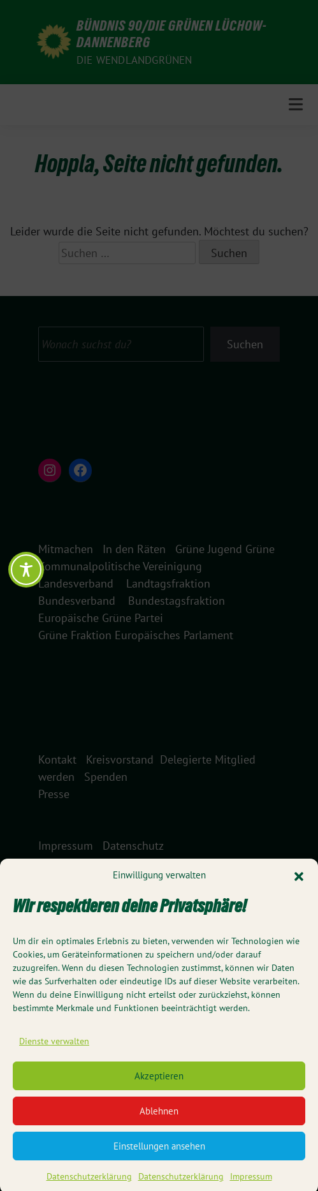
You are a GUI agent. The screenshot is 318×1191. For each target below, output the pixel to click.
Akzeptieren (159, 1085)
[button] (299, 884)
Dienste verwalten (54, 1050)
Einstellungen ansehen (159, 1155)
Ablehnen (159, 1120)
